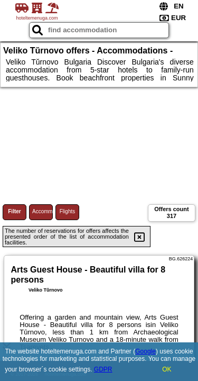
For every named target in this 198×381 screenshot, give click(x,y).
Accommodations (42, 211)
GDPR (103, 369)
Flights (67, 211)
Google (145, 351)
